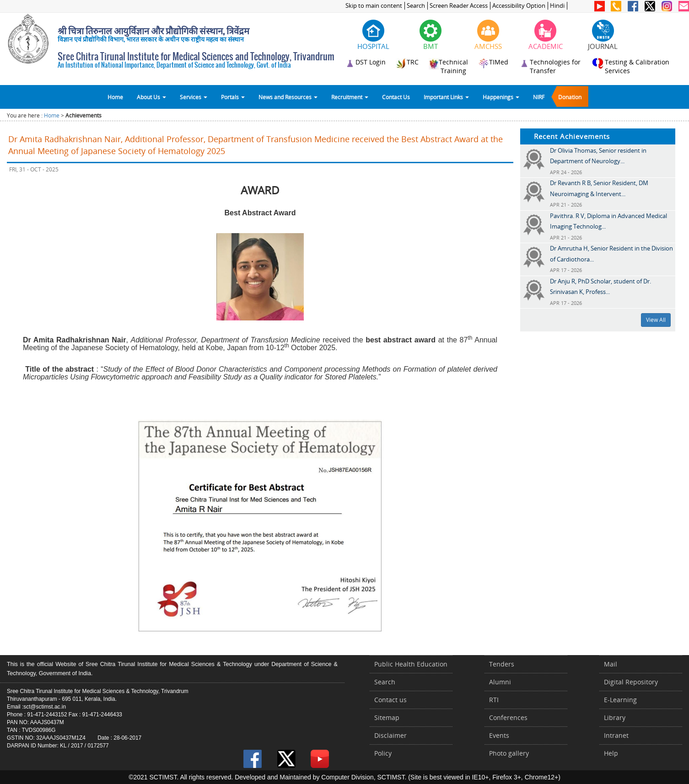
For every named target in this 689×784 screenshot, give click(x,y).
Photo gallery (509, 753)
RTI (494, 699)
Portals (233, 97)
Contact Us (396, 97)
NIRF (538, 97)
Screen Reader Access (459, 6)
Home (115, 97)
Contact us (390, 699)
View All (656, 320)
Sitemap (386, 717)
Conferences (508, 717)
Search (416, 6)
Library (614, 717)
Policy (383, 753)
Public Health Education (410, 664)
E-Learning (620, 699)
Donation (569, 97)
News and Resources (288, 97)
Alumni (500, 681)
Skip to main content (373, 6)
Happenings (501, 97)
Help (611, 753)
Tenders (501, 664)
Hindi (557, 6)
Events (499, 735)
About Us (151, 97)
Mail (610, 664)
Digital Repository (631, 681)
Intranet (616, 735)
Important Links (446, 97)
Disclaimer (390, 735)
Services (193, 97)
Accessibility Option (518, 6)
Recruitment (349, 97)
